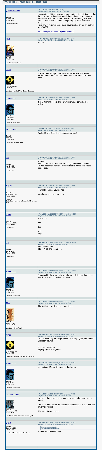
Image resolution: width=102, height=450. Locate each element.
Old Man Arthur (12, 394)
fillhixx (8, 70)
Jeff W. (9, 186)
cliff (7, 158)
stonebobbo (11, 98)
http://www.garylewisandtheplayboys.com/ (55, 31)
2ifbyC (9, 423)
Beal (8, 302)
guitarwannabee (13, 10)
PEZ (8, 39)
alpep (8, 214)
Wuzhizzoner (11, 129)
